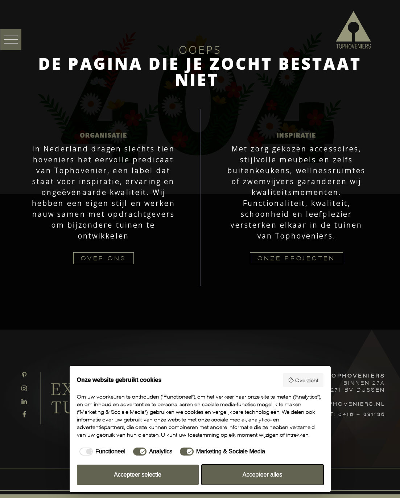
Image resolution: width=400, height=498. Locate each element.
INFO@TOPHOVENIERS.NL (340, 403)
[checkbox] (101, 451)
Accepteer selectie (137, 475)
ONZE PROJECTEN (296, 258)
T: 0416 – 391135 (357, 413)
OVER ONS (103, 258)
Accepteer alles (262, 475)
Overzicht (303, 380)
